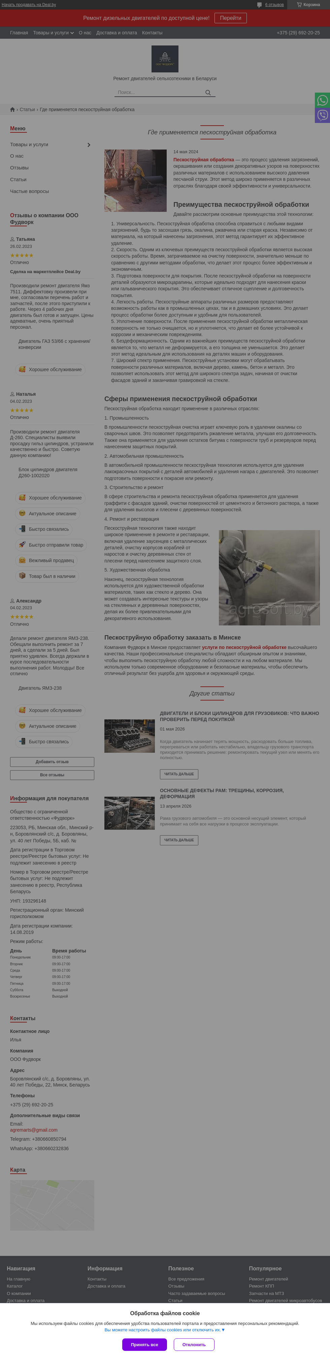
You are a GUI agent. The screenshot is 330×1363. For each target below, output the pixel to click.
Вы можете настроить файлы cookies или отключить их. (162, 1329)
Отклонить (194, 1344)
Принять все (144, 1344)
